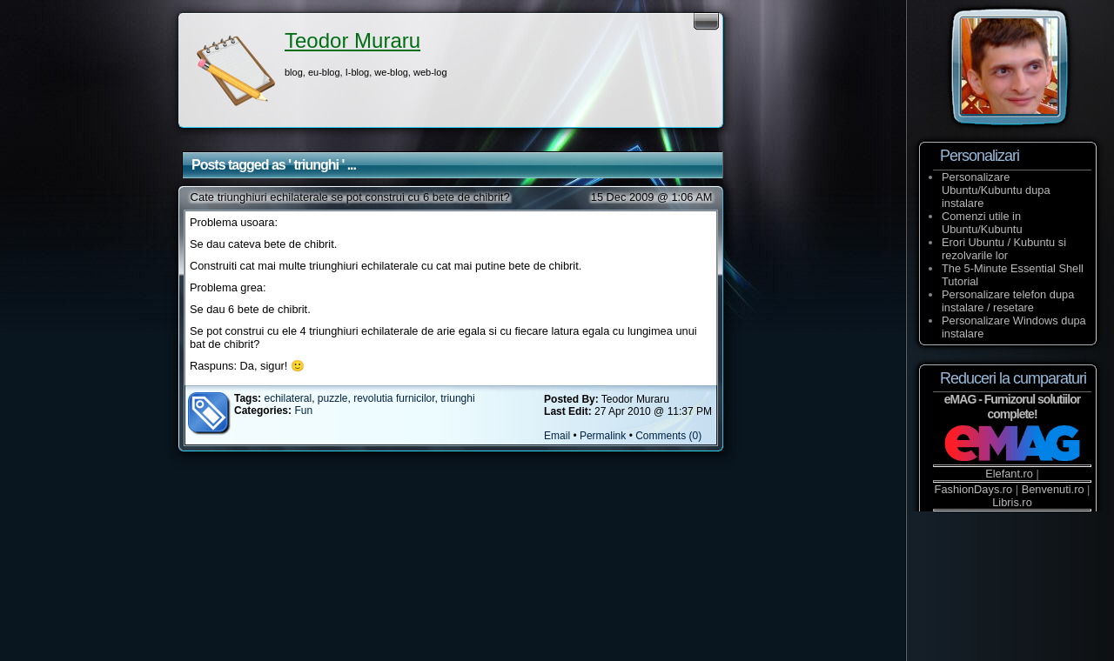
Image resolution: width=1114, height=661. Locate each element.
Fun (303, 410)
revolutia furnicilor (393, 398)
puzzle (333, 398)
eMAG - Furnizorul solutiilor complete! (1012, 406)
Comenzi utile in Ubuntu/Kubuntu (982, 223)
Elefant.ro (1009, 473)
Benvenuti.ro (1053, 489)
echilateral (288, 398)
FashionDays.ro (974, 489)
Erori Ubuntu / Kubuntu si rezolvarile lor (1004, 249)
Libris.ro (1012, 502)
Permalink (603, 436)
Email (557, 436)
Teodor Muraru (352, 40)
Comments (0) (668, 436)
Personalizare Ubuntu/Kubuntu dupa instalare (996, 190)
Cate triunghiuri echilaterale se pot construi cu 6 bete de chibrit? (350, 197)
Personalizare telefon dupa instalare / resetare (1008, 301)
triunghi (457, 398)
